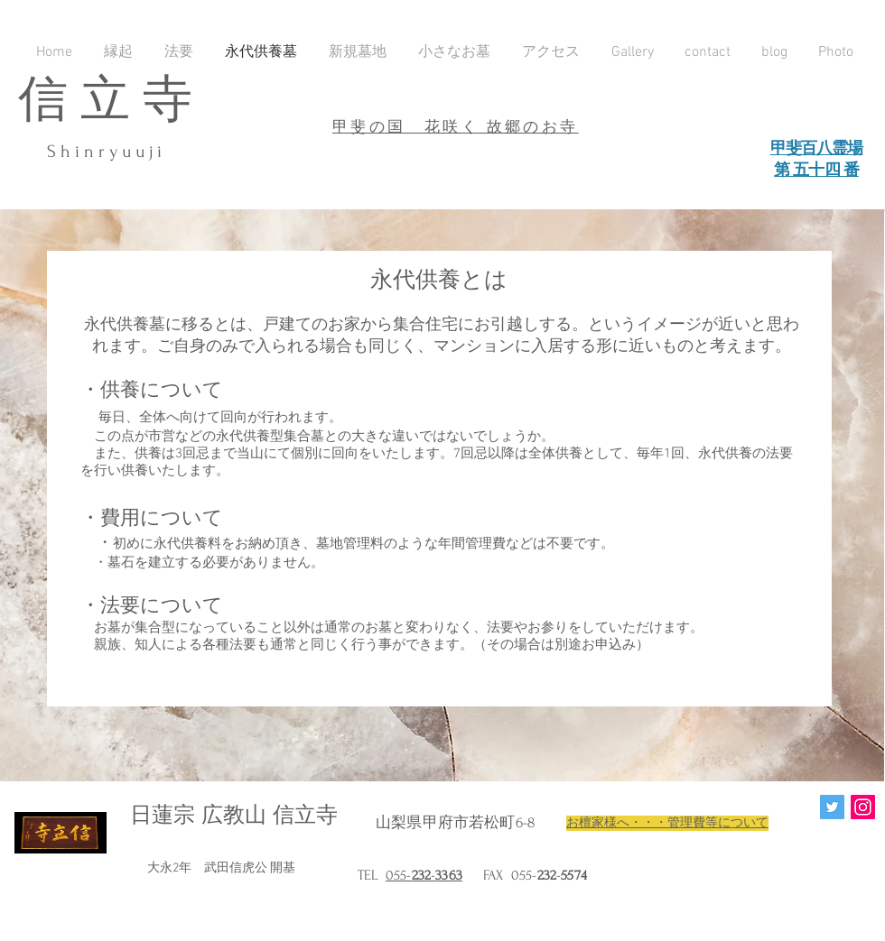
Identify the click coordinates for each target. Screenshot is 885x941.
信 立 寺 (105, 100)
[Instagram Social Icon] (863, 807)
